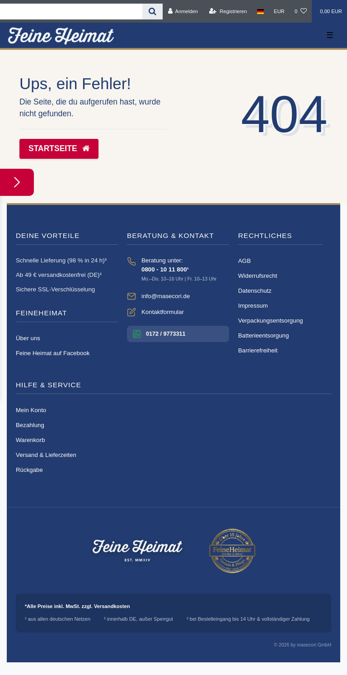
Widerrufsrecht (257, 275)
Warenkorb (30, 440)
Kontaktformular (162, 312)
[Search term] (71, 11)
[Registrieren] (228, 11)
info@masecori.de (165, 296)
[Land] (260, 11)
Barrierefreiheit (257, 350)
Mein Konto (31, 410)
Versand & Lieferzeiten (46, 455)
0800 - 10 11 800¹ (165, 269)
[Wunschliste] (301, 11)
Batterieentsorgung (263, 335)
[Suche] (152, 11)
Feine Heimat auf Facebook (52, 353)
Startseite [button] (58, 148)
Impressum (253, 305)
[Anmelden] (183, 11)
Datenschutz (255, 290)
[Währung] (279, 11)
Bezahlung (30, 425)
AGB (244, 260)
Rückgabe (29, 469)
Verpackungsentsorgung (270, 320)
